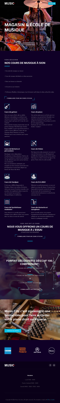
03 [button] (10, 46)
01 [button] (5, 46)
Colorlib (52, 399)
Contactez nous (13, 330)
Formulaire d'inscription (30, 289)
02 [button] (8, 46)
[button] (52, 3)
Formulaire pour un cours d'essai (19, 98)
